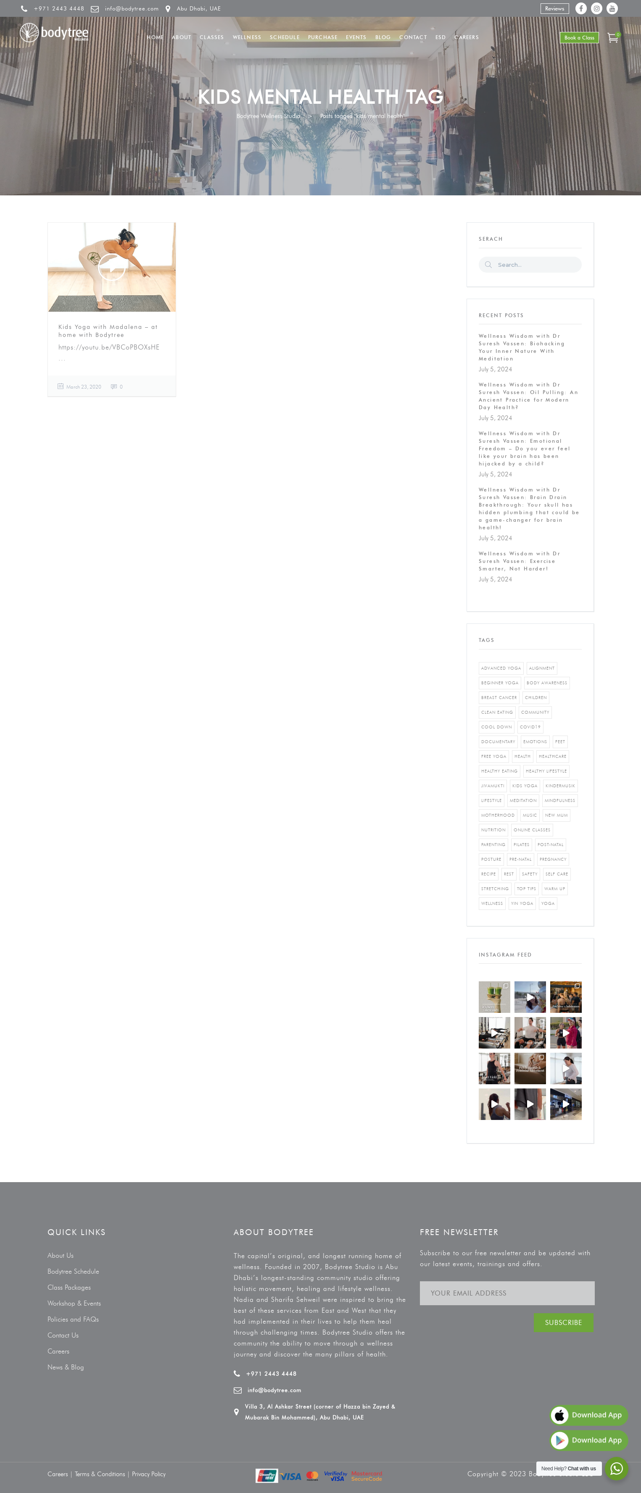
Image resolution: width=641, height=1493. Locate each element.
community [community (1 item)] (535, 712)
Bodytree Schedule (73, 1271)
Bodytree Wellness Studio (268, 116)
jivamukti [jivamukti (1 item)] (492, 786)
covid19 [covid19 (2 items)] (530, 727)
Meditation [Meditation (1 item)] (523, 800)
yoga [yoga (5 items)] (548, 903)
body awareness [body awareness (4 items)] (547, 683)
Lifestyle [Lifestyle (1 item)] (491, 800)
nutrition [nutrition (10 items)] (493, 830)
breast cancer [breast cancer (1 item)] (499, 697)
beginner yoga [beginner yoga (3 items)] (500, 683)
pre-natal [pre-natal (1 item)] (520, 859)
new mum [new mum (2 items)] (556, 815)
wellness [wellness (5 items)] (492, 903)
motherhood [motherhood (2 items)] (498, 815)
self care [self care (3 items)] (557, 874)
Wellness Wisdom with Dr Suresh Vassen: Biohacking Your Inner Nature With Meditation (522, 347)
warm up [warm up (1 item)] (554, 888)
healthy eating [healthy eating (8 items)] (499, 771)
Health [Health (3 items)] (522, 756)
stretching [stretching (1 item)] (495, 888)
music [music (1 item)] (530, 815)
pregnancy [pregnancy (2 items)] (553, 859)
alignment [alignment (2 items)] (542, 668)
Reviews (555, 8)
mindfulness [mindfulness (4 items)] (560, 800)
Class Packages (69, 1287)
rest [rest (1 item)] (509, 874)
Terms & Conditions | (103, 1474)
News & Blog (65, 1367)
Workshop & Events (74, 1303)
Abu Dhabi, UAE (199, 8)
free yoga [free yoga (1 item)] (493, 756)
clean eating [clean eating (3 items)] (497, 712)
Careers (58, 1351)
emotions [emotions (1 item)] (535, 741)
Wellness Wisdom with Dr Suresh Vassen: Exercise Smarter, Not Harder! (519, 561)
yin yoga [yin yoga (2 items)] (522, 903)
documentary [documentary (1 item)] (498, 741)
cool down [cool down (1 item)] (496, 727)
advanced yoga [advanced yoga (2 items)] (501, 668)
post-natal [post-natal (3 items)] (551, 844)
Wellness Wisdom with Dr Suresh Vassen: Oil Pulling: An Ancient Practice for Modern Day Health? (528, 395)
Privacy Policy (149, 1474)
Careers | (61, 1474)
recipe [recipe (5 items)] (488, 874)
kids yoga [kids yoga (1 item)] (525, 786)
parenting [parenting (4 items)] (493, 844)
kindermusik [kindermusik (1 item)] (560, 786)
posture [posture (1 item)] (491, 859)
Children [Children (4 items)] (536, 697)
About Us (60, 1255)
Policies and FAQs (73, 1319)
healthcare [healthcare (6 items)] (553, 756)
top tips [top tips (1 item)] (526, 888)
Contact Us (63, 1335)
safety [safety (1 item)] (530, 874)
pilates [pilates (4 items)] (522, 844)
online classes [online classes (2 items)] (532, 830)
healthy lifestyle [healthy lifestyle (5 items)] (546, 771)
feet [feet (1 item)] (560, 741)
